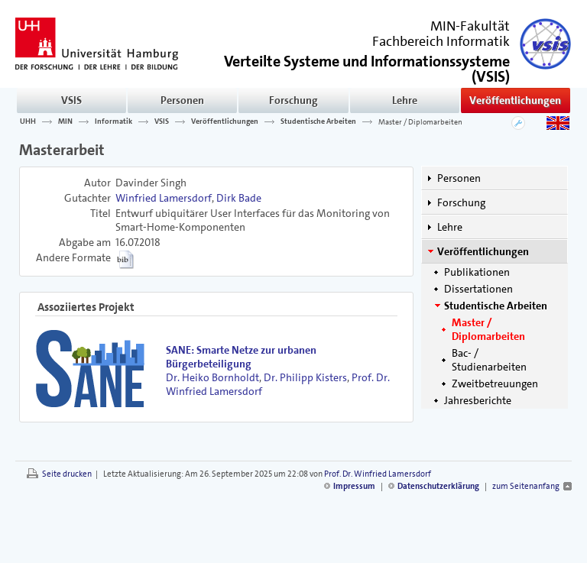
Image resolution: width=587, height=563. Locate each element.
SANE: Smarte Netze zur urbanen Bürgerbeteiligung (241, 356)
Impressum (354, 486)
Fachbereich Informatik (441, 41)
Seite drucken (67, 474)
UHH (28, 121)
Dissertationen (478, 289)
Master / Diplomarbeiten (420, 121)
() (367, 67)
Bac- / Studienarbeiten (489, 360)
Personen (182, 100)
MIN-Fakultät (470, 26)
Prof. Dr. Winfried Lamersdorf (377, 474)
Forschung (293, 100)
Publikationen (477, 272)
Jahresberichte (477, 400)
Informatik (113, 121)
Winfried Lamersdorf (163, 198)
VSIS (71, 100)
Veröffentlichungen (515, 100)
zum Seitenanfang (525, 486)
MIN (65, 121)
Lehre (404, 100)
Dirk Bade (238, 198)
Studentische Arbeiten (318, 121)
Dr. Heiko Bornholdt (212, 377)
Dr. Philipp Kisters (305, 377)
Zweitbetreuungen (495, 383)
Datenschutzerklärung (438, 486)
